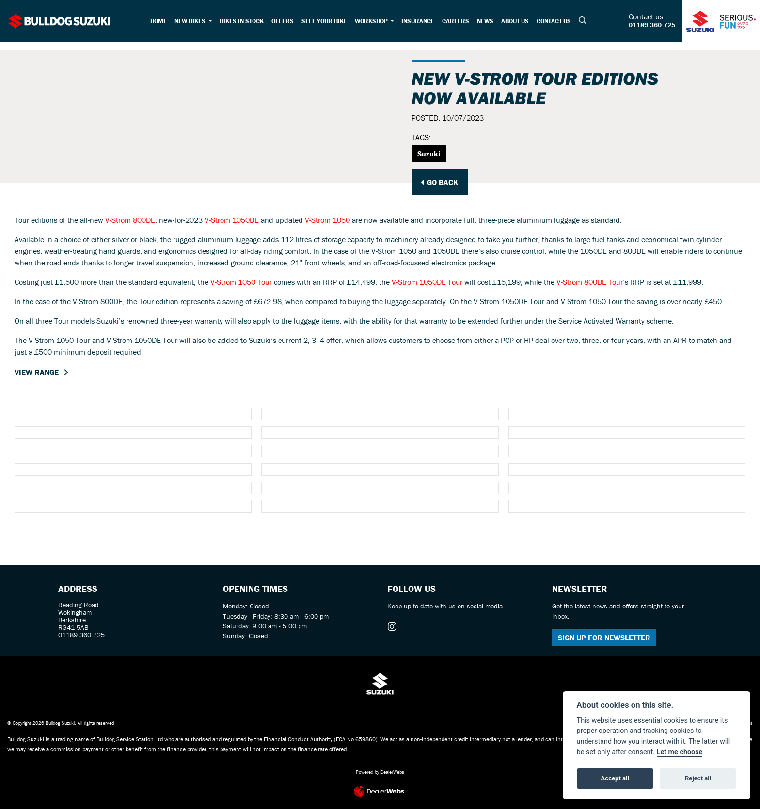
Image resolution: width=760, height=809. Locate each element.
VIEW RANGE (37, 372)
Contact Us (554, 21)
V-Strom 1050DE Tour (427, 282)
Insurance (417, 21)
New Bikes (190, 21)
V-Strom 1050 (327, 220)
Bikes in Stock (242, 21)
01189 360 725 (652, 25)
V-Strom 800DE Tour (589, 282)
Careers (455, 21)
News (485, 21)
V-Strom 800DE (130, 220)
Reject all (698, 778)
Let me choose (680, 752)
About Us (515, 21)
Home (158, 21)
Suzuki (428, 153)
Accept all (615, 778)
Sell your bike (324, 21)
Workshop (372, 21)
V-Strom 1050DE (232, 220)
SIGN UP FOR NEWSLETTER (604, 637)
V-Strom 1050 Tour (241, 282)
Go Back (439, 182)
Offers (282, 21)
